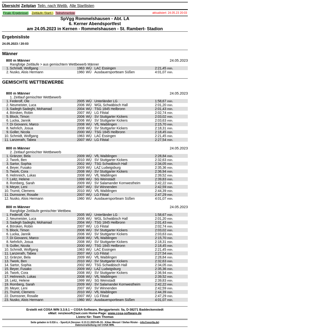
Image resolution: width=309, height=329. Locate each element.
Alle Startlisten (82, 6)
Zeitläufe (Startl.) (42, 13)
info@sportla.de (149, 322)
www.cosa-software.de (125, 313)
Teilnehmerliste (65, 13)
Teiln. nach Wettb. (52, 6)
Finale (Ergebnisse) (15, 13)
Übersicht (11, 6)
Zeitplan (28, 6)
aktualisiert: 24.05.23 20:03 (169, 13)
